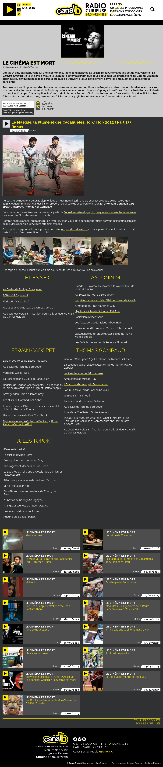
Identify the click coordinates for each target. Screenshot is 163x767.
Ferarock (106, 751)
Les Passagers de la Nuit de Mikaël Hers (98, 322)
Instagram (48, 109)
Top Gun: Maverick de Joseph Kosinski (86, 390)
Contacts (120, 743)
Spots (102, 747)
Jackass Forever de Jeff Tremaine (83, 373)
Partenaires (83, 747)
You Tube (47, 106)
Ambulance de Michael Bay (80, 378)
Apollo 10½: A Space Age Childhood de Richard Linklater (97, 359)
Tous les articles (148, 723)
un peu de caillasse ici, (74, 229)
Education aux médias (125, 14)
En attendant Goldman (114, 203)
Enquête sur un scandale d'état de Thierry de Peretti (105, 300)
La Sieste (28, 7)
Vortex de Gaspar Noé (16, 372)
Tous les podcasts (147, 720)
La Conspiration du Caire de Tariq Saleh (26, 378)
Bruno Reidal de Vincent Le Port (30, 423)
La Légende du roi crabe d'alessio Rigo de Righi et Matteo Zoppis (33, 386)
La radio (116, 4)
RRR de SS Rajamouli (15, 295)
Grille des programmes (126, 7)
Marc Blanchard (102, 763)
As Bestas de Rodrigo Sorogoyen (22, 289)
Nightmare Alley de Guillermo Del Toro (97, 311)
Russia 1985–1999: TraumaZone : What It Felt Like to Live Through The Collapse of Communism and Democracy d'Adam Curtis (96, 421)
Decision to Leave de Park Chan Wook (25, 415)
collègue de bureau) (111, 200)
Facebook (47, 104)
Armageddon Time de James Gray (95, 305)
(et (97, 200)
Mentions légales (152, 763)
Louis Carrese (135, 763)
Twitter (46, 102)
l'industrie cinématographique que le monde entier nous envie (100, 212)
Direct (26, 5)
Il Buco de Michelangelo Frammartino (86, 384)
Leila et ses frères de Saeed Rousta (23, 360)
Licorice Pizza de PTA (15, 406)
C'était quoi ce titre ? (91, 743)
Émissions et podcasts (126, 11)
